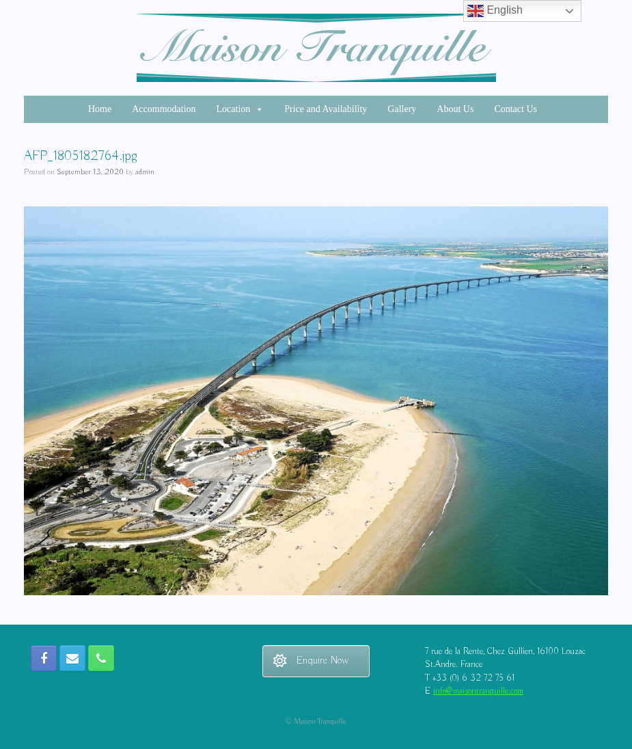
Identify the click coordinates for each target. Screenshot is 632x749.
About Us (455, 109)
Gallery (401, 109)
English (495, 11)
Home (99, 109)
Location (240, 109)
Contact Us (515, 109)
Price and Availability (325, 109)
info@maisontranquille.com (478, 691)
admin (144, 172)
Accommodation (163, 109)
